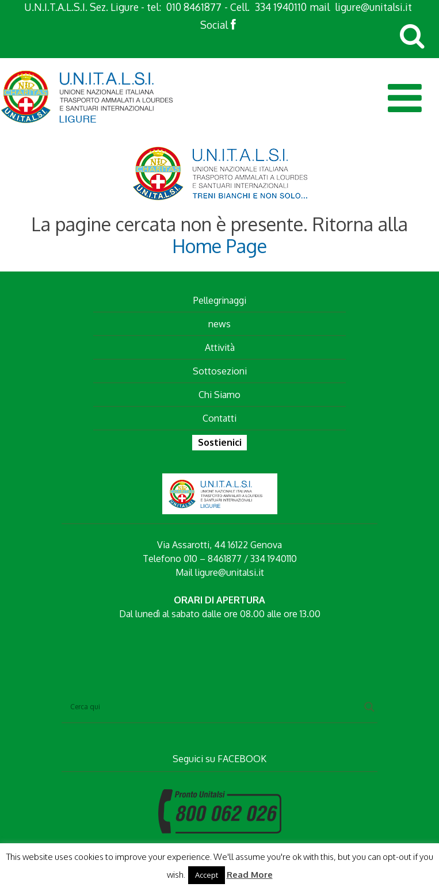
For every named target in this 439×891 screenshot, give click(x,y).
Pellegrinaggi (219, 300)
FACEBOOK (241, 758)
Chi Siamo (219, 394)
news (219, 324)
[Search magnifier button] (369, 707)
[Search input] (214, 707)
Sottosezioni (220, 371)
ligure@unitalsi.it (373, 7)
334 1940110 (281, 7)
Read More (250, 874)
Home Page (219, 246)
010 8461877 (194, 7)
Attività (220, 347)
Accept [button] (206, 874)
